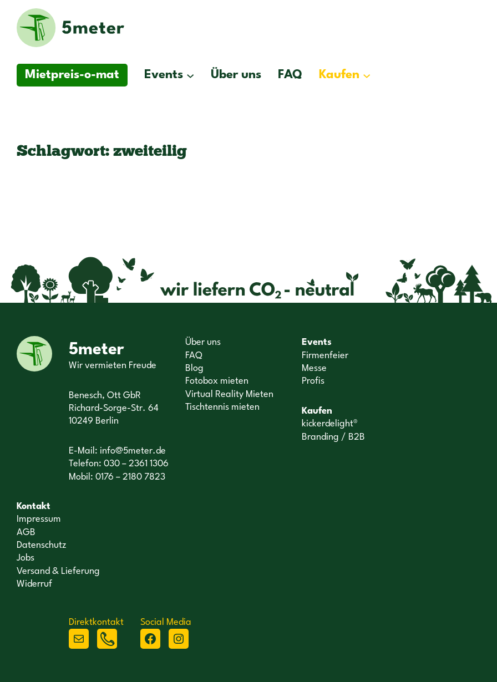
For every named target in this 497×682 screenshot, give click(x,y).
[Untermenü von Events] (190, 75)
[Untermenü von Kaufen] (367, 75)
